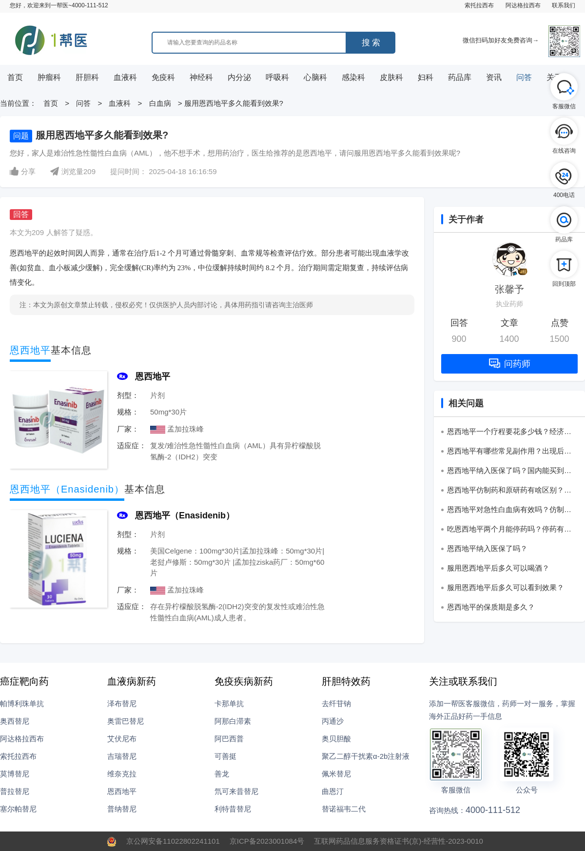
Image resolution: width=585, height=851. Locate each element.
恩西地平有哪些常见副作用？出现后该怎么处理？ (509, 452)
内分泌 (239, 77)
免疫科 (163, 77)
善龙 (221, 774)
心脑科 (315, 77)
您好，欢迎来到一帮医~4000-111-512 (59, 5)
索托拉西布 (479, 5)
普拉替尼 (14, 791)
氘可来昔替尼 (236, 791)
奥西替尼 (14, 721)
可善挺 (225, 756)
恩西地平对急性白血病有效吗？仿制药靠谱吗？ (509, 511)
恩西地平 (152, 376)
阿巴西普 (229, 738)
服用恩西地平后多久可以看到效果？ (505, 587)
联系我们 (563, 5)
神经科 (201, 77)
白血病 (160, 103)
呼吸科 (277, 77)
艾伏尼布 (121, 738)
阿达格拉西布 (523, 5)
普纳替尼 (121, 809)
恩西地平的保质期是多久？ (491, 607)
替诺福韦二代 (344, 809)
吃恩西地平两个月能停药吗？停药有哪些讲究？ (509, 530)
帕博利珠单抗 (22, 703)
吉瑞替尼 (121, 756)
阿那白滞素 (232, 721)
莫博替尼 (14, 774)
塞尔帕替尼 (18, 809)
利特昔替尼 (232, 809)
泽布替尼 (121, 703)
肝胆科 (87, 77)
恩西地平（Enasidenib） (184, 515)
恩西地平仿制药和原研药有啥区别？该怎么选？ (509, 491)
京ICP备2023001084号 (267, 841)
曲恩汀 (333, 791)
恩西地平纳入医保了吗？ (487, 548)
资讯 (494, 77)
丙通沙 (333, 721)
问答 (524, 77)
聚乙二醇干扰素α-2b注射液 (366, 756)
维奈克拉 (121, 774)
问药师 (509, 363)
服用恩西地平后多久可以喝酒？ (498, 568)
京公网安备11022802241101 (173, 841)
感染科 (353, 77)
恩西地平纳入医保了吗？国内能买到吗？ (505, 472)
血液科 (125, 77)
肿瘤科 (49, 77)
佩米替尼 (336, 774)
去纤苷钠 (336, 703)
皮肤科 (391, 77)
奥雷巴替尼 (125, 721)
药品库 (459, 77)
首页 (15, 77)
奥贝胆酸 (336, 738)
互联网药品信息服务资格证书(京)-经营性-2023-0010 (398, 841)
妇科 (425, 77)
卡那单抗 (229, 703)
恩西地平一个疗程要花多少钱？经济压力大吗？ (509, 433)
